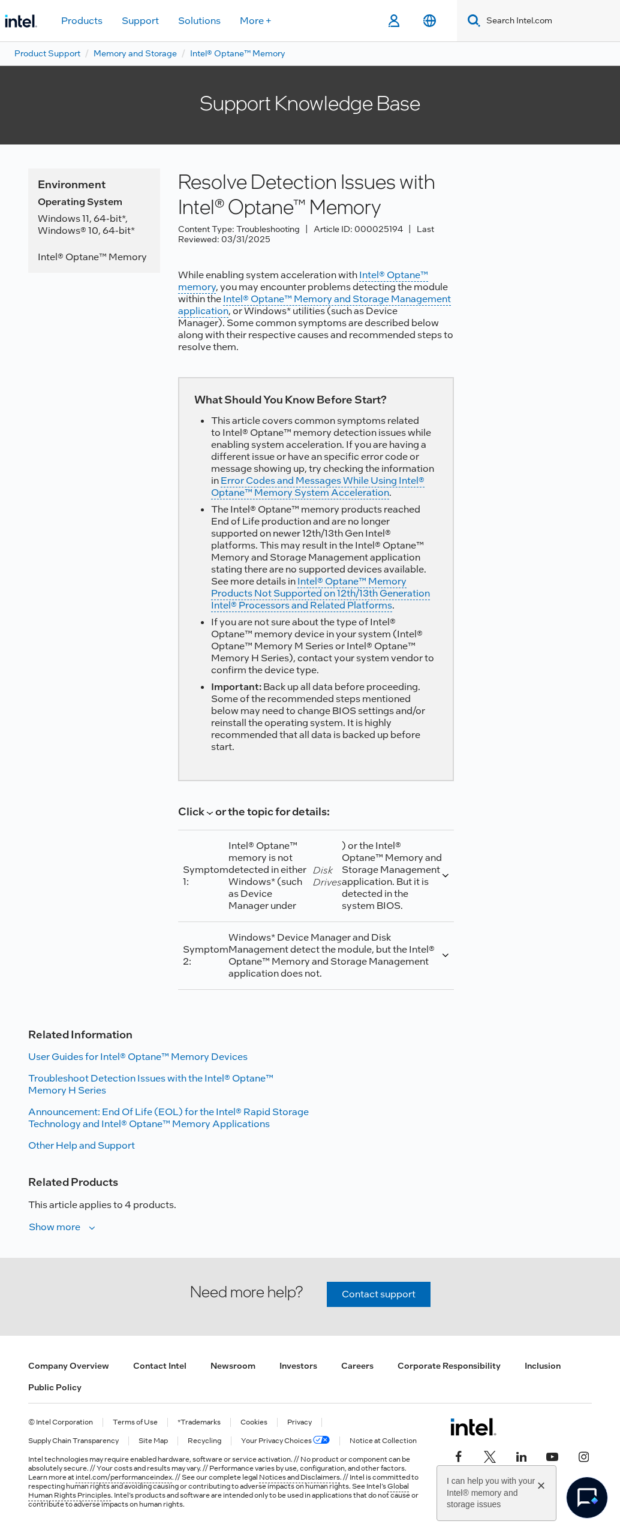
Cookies (253, 1422)
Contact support (379, 1294)
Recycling (204, 1440)
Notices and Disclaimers (299, 1477)
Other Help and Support (81, 1145)
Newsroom (232, 1365)
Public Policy (55, 1387)
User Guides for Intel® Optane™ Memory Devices (138, 1056)
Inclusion (543, 1365)
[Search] (471, 20)
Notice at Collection (383, 1440)
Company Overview (68, 1365)
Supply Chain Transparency (73, 1440)
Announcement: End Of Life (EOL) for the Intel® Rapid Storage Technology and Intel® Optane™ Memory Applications (168, 1118)
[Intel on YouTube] (552, 1455)
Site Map (153, 1440)
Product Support (47, 53)
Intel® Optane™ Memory (237, 53)
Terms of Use (135, 1422)
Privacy (299, 1422)
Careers (357, 1365)
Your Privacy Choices (285, 1440)
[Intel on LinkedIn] (521, 1455)
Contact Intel (159, 1365)
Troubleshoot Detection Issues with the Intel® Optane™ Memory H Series (150, 1084)
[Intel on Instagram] (583, 1455)
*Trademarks (199, 1422)
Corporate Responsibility (449, 1365)
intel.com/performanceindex (124, 1477)
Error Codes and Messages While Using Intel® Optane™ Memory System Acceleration (318, 486)
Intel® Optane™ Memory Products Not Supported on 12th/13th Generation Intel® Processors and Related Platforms (320, 593)
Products (82, 20)
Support (140, 20)
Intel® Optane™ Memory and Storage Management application (314, 305)
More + (256, 20)
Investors (298, 1365)
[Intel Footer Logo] (473, 1427)
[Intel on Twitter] (489, 1455)
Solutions (199, 20)
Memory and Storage (135, 53)
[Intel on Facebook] (458, 1455)
